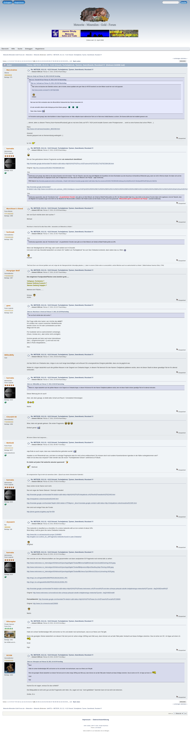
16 (30, 61)
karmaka (10, 148)
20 (38, 61)
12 (22, 61)
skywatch (10, 522)
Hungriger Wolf (13, 270)
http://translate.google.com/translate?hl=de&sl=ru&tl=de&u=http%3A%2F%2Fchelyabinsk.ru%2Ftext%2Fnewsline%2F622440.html (71, 494)
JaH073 (49, 55)
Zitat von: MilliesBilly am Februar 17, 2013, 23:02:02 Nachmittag (45, 384)
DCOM (9, 655)
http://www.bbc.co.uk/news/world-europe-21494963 (44, 534)
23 (44, 61)
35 (67, 61)
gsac (8, 305)
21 (40, 61)
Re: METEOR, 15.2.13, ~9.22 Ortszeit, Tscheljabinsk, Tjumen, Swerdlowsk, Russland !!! (62, 69)
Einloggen (7, 2)
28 (53, 61)
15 (28, 61)
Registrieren (19, 2)
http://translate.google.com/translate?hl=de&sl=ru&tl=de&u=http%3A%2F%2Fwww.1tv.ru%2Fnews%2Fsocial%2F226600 (79, 599)
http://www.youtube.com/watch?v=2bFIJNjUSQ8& (45, 90)
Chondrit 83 (11, 417)
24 (46, 61)
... (69, 61)
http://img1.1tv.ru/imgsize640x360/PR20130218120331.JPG (47, 578)
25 (48, 61)
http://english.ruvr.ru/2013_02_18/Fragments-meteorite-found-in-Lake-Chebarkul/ (54, 537)
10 (18, 61)
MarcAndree (11, 70)
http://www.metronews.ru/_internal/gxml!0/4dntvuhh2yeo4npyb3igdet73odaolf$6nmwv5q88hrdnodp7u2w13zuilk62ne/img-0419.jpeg (71, 563)
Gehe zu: (170, 713)
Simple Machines (103, 725)
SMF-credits (87, 725)
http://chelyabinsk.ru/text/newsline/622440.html (43, 499)
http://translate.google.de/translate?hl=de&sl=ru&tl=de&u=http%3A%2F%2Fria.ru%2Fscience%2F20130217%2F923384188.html (70, 163)
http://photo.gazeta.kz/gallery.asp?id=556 (41, 512)
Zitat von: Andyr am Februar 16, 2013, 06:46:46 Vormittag (43, 76)
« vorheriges (176, 58)
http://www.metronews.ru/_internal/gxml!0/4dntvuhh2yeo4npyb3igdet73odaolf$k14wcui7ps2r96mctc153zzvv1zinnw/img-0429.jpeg (70, 571)
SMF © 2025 (94, 725)
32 (61, 61)
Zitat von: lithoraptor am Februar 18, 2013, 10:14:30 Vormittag (45, 661)
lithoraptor (11, 621)
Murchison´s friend (14, 208)
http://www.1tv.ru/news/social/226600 (45, 603)
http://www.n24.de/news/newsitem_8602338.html (43, 129)
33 (63, 61)
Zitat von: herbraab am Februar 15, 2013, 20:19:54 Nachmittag (48, 83)
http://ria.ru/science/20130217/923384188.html (48, 168)
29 (55, 61)
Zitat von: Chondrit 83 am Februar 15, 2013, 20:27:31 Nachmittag (47, 79)
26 (49, 61)
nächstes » (184, 58)
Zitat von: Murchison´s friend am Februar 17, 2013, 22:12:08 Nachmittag (48, 311)
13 (24, 61)
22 (42, 61)
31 (59, 61)
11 (20, 61)
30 (57, 61)
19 (36, 61)
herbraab (10, 232)
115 (71, 61)
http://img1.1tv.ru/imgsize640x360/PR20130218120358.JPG (47, 582)
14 (26, 61)
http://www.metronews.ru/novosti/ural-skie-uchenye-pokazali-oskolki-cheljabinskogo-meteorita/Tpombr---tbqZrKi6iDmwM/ (74, 593)
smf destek (98, 727)
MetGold (10, 443)
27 (51, 61)
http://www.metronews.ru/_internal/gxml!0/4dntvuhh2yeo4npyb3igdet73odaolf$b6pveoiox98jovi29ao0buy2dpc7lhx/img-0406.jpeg (70, 567)
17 (32, 61)
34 (65, 61)
